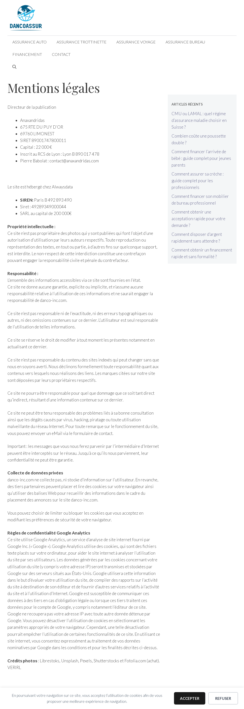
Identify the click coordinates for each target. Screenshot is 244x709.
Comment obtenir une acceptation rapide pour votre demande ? (198, 218)
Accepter (189, 698)
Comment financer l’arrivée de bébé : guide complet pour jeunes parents (201, 158)
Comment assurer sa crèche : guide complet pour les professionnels (198, 180)
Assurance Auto (29, 41)
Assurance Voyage (136, 41)
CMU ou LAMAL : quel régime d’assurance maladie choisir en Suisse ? (199, 120)
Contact (61, 54)
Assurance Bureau (185, 41)
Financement (27, 54)
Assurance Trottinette (81, 41)
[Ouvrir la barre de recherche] (14, 67)
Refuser (223, 698)
